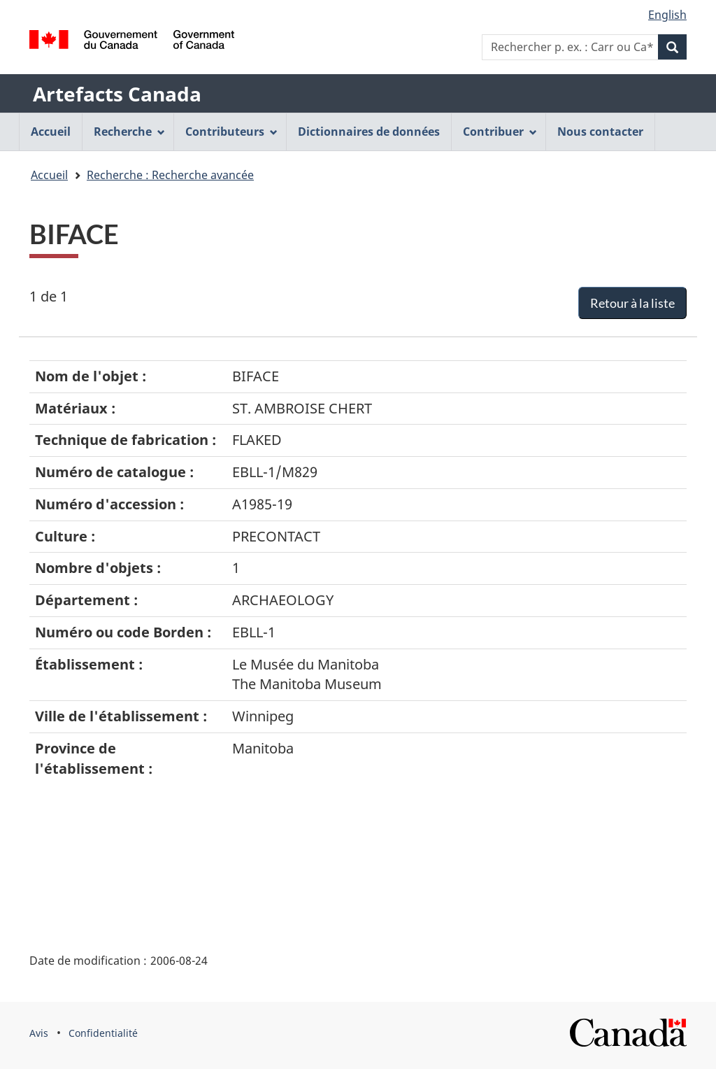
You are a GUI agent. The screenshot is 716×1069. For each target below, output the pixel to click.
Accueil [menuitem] (51, 131)
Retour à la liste (632, 303)
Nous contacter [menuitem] (600, 131)
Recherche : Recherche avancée (170, 175)
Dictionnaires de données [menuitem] (369, 131)
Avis (38, 1033)
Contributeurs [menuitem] (231, 131)
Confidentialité (103, 1033)
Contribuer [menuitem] (500, 131)
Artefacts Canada (117, 93)
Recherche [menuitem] (129, 131)
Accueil (49, 175)
